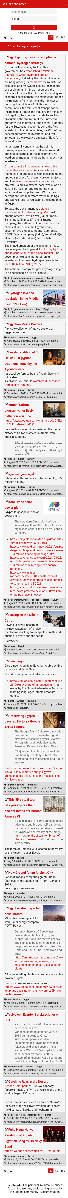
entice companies (24, 181)
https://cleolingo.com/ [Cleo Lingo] (16, 707)
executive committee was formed (31, 168)
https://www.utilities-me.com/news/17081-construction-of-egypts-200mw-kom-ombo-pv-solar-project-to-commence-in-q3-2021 (36, 578)
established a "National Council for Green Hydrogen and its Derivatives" (29, 74)
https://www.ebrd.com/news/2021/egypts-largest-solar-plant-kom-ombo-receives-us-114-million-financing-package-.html (36, 550)
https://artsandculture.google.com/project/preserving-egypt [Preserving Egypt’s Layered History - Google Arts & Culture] (35, 791)
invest (43, 181)
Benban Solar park (16, 1086)
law (38, 309)
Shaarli (16, 1185)
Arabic (11, 487)
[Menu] (65, 5)
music (21, 390)
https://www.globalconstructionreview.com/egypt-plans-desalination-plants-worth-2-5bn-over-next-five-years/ (34, 990)
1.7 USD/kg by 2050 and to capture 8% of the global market (34, 251)
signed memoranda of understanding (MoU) (27, 210)
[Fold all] (10, 38)
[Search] (34, 27)
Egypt (50, 278)
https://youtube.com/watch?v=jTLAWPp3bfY (33, 1151)
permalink (32, 281)
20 (50, 37)
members (35, 82)
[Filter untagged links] (5, 38)
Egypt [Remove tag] (35, 46)
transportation (15, 1066)
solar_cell (13, 1114)
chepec (35, 599)
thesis (46, 599)
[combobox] (34, 19)
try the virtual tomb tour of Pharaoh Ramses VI (37, 837)
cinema (12, 337)
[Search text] (34, 11)
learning (31, 701)
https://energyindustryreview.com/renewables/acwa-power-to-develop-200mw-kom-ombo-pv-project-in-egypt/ (36, 591)
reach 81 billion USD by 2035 (23, 264)
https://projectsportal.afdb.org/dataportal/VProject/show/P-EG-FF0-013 (36, 541)
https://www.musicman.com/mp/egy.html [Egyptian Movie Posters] (26, 344)
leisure (20, 784)
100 (63, 37)
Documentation (50, 1192)
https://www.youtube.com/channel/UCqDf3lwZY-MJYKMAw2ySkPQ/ (33, 422)
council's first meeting (27, 166)
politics (40, 278)
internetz (23, 337)
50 (56, 37)
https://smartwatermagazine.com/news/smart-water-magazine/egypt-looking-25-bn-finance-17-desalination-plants (39, 963)
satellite (21, 893)
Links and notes (14, 4)
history (31, 459)
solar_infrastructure (18, 599)
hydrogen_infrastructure (20, 278)
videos (11, 390)
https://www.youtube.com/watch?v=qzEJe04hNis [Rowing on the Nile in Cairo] (30, 653)
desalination (14, 999)
